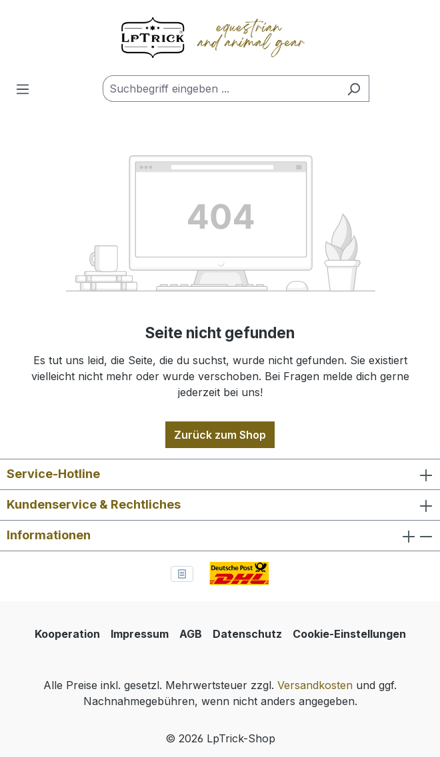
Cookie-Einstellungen (349, 633)
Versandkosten (315, 685)
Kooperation (67, 633)
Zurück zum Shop (220, 434)
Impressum (140, 633)
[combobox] (221, 88)
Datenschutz (247, 633)
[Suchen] (353, 88)
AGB (190, 633)
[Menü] (23, 88)
